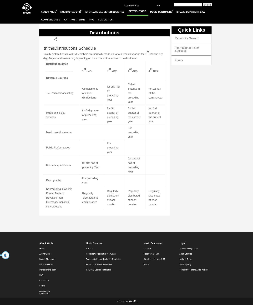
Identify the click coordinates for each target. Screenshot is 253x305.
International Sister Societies (187, 49)
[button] (5, 255)
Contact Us (44, 280)
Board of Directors (47, 259)
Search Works (131, 5)
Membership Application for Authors (101, 254)
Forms (179, 60)
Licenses (147, 248)
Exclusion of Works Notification (99, 264)
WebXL (133, 301)
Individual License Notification (98, 270)
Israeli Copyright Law (188, 248)
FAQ (41, 275)
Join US (89, 248)
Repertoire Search (186, 38)
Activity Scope (45, 254)
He (158, 5)
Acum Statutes (185, 254)
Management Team (47, 270)
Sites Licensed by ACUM (154, 259)
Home (42, 248)
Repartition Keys (46, 264)
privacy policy (185, 264)
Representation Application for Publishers (103, 259)
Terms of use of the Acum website (193, 270)
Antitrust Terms (185, 259)
